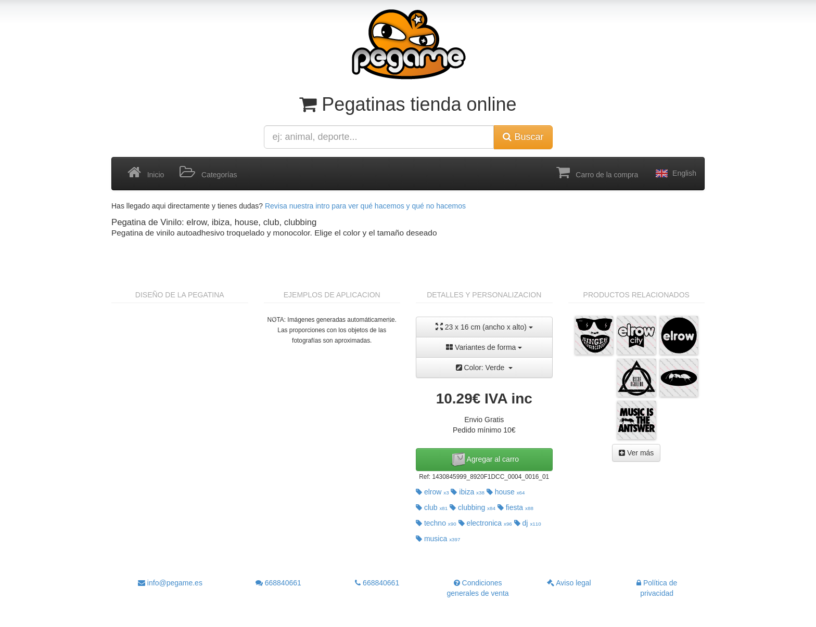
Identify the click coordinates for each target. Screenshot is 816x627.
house (506, 492)
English (675, 173)
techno (436, 523)
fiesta (515, 507)
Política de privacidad (656, 588)
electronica (485, 523)
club (432, 507)
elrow (432, 492)
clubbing (472, 507)
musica (438, 538)
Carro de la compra (597, 172)
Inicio (146, 172)
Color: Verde (484, 367)
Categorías (208, 172)
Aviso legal (569, 583)
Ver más (636, 453)
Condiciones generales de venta (478, 588)
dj (527, 523)
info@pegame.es (170, 583)
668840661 (278, 583)
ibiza (467, 492)
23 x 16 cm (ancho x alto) (484, 326)
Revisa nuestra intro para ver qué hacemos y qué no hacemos (365, 206)
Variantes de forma (484, 347)
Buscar (523, 137)
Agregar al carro (484, 459)
